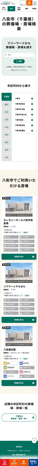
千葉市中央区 (20, 109)
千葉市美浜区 (20, 125)
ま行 (6, 150)
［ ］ (25, 232)
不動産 (34, 9)
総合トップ (4, 8)
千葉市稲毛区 (20, 104)
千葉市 (6, 97)
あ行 (6, 104)
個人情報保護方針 (19, 455)
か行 (6, 112)
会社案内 (19, 447)
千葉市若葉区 (20, 131)
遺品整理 (19, 8)
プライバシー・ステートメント (19, 451)
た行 (6, 127)
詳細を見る (19, 256)
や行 (6, 157)
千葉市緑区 (19, 120)
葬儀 (11, 8)
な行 (6, 135)
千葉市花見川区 (21, 115)
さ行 (6, 120)
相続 (26, 9)
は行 (6, 142)
